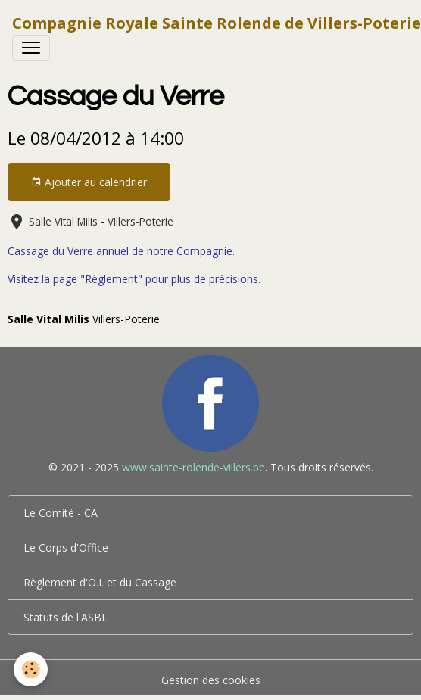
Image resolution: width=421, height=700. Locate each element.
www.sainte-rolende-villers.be (193, 467)
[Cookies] (31, 669)
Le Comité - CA (60, 513)
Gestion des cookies (210, 680)
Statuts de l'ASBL (65, 617)
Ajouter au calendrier (89, 182)
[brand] (216, 23)
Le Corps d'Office (65, 547)
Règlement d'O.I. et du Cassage (99, 582)
